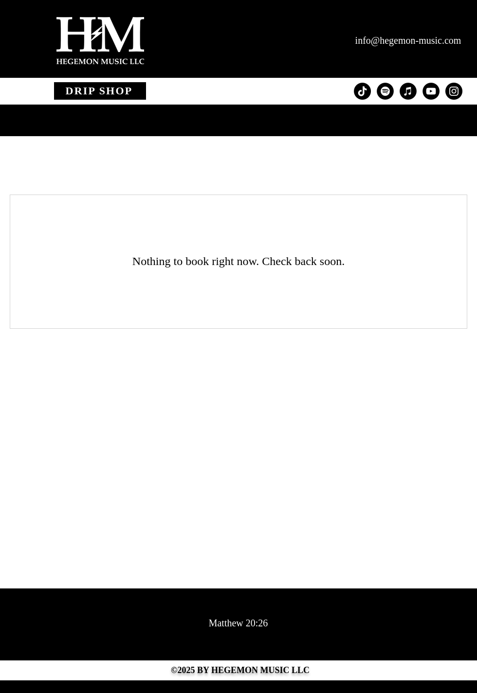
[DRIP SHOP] (100, 91)
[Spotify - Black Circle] (385, 91)
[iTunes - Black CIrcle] (408, 91)
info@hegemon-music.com (408, 40)
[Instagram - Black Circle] (453, 91)
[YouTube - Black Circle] (431, 91)
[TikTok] (362, 91)
